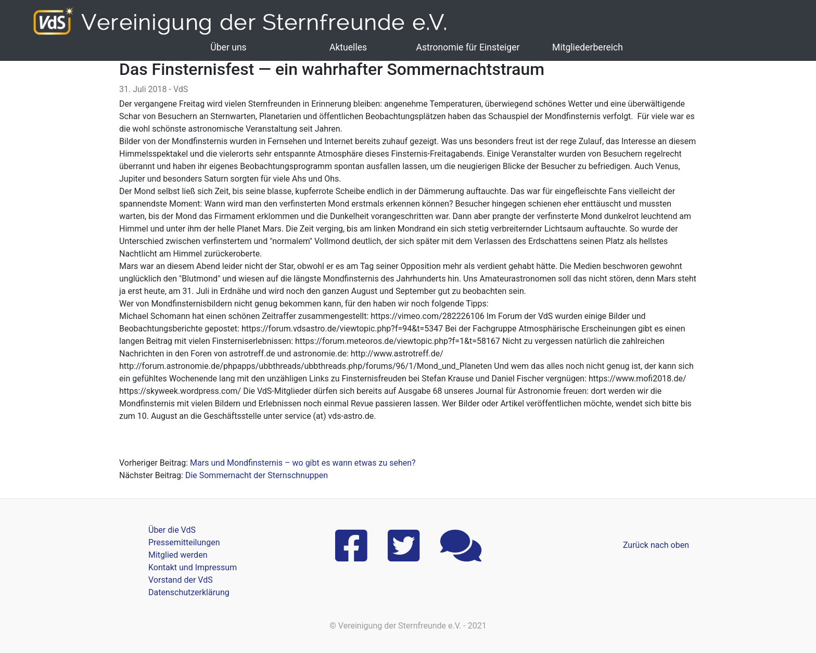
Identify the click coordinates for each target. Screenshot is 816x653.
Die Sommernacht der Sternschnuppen (256, 475)
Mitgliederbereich (587, 47)
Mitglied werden (177, 555)
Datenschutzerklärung (189, 592)
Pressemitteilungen (184, 542)
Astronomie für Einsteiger (467, 47)
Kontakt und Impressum (192, 567)
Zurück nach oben (656, 545)
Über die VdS (172, 530)
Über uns (228, 47)
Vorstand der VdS (180, 580)
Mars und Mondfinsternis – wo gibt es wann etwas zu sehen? (303, 463)
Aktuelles (348, 47)
